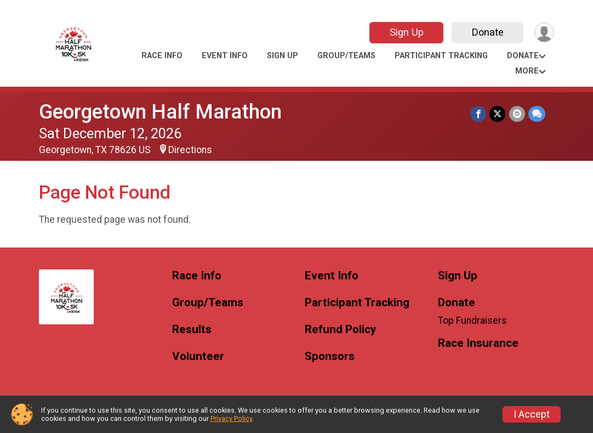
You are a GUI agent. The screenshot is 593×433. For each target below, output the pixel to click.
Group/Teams (346, 55)
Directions (190, 149)
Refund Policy (340, 329)
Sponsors (330, 356)
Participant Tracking (441, 55)
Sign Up (406, 32)
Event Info (225, 55)
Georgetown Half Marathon (160, 111)
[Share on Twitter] (498, 114)
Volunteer (198, 356)
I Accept (532, 414)
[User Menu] (544, 33)
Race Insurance (478, 343)
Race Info (162, 55)
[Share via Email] (517, 114)
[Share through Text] (536, 114)
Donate (487, 32)
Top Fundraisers (472, 320)
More (527, 71)
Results (192, 329)
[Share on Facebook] (479, 114)
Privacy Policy (231, 418)
